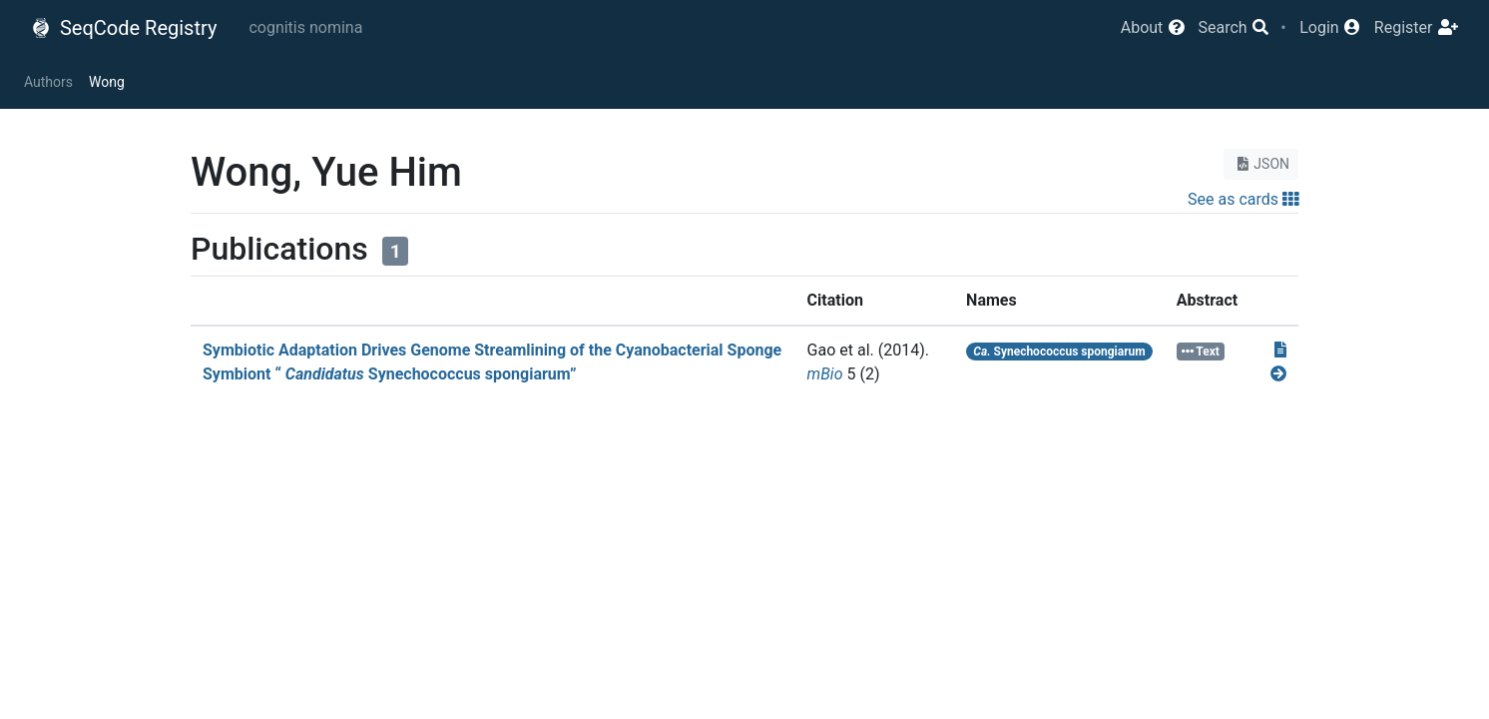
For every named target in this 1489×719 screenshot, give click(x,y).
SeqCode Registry (124, 28)
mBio (825, 373)
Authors (48, 82)
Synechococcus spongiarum (1059, 352)
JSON (1261, 164)
